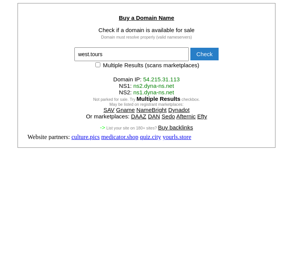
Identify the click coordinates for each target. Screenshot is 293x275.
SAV (108, 110)
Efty (202, 116)
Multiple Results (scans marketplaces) (147, 65)
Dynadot (179, 110)
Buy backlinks (175, 127)
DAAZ (138, 116)
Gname (125, 110)
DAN (154, 116)
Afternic (186, 116)
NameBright (152, 110)
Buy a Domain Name (146, 18)
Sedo (168, 116)
